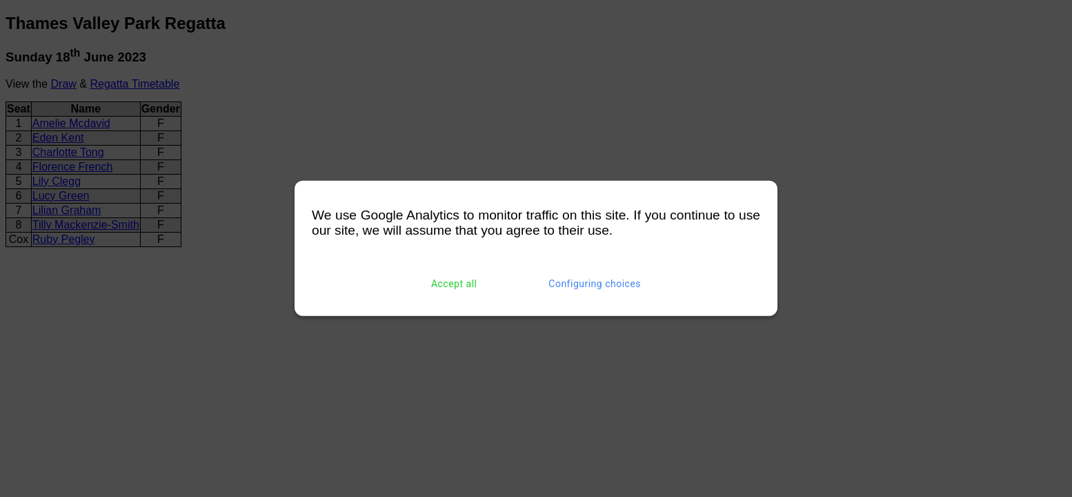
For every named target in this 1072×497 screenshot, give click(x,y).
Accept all (454, 283)
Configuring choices (594, 283)
